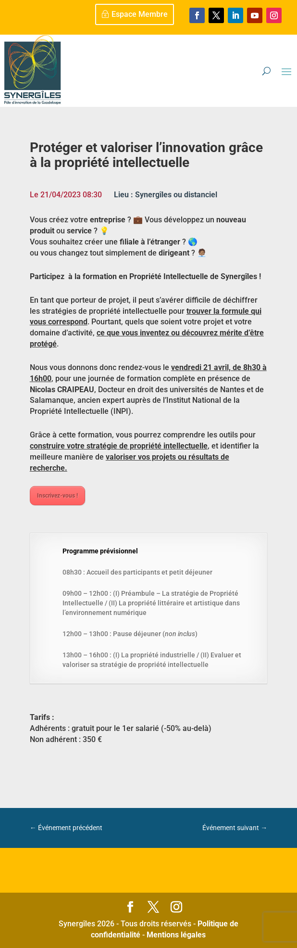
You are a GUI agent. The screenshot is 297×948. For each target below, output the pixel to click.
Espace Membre (139, 14)
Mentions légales (176, 934)
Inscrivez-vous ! (57, 495)
